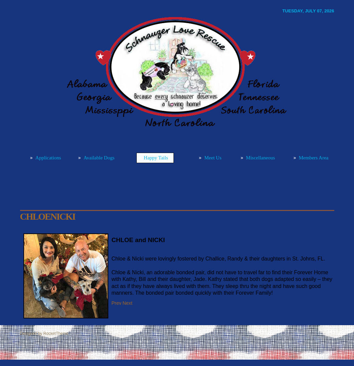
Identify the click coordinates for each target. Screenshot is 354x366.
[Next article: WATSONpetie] (127, 303)
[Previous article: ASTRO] (117, 303)
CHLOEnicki (47, 216)
